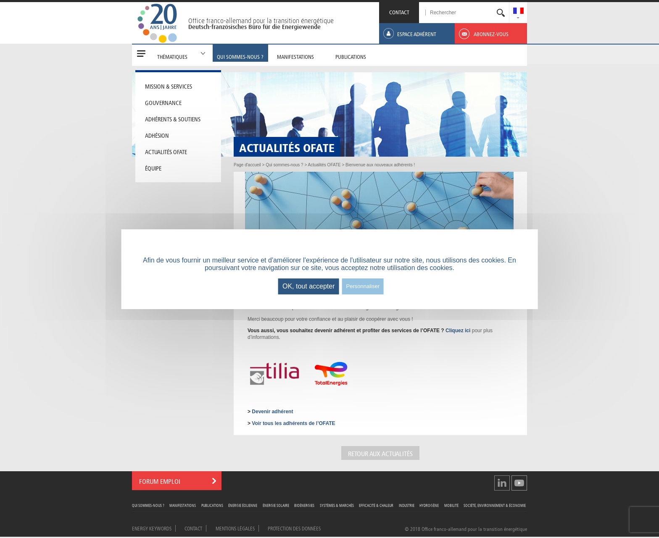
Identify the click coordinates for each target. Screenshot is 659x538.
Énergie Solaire (276, 505)
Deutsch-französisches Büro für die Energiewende (254, 27)
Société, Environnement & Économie (495, 505)
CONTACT (399, 11)
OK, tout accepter (308, 286)
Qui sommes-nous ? (148, 505)
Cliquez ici (457, 330)
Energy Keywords (151, 528)
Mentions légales (235, 528)
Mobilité (451, 505)
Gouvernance (163, 102)
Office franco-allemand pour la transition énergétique (261, 20)
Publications (212, 505)
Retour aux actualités (380, 453)
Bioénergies (304, 505)
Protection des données (294, 528)
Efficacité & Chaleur (376, 505)
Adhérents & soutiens (172, 118)
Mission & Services (168, 85)
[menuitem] (518, 11)
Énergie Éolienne (242, 505)
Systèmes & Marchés (337, 505)
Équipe (153, 167)
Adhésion (157, 134)
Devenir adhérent (272, 412)
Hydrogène (429, 505)
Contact (193, 528)
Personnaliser (363, 286)
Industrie (406, 505)
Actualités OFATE (166, 151)
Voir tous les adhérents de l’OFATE (293, 423)
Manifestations (182, 505)
